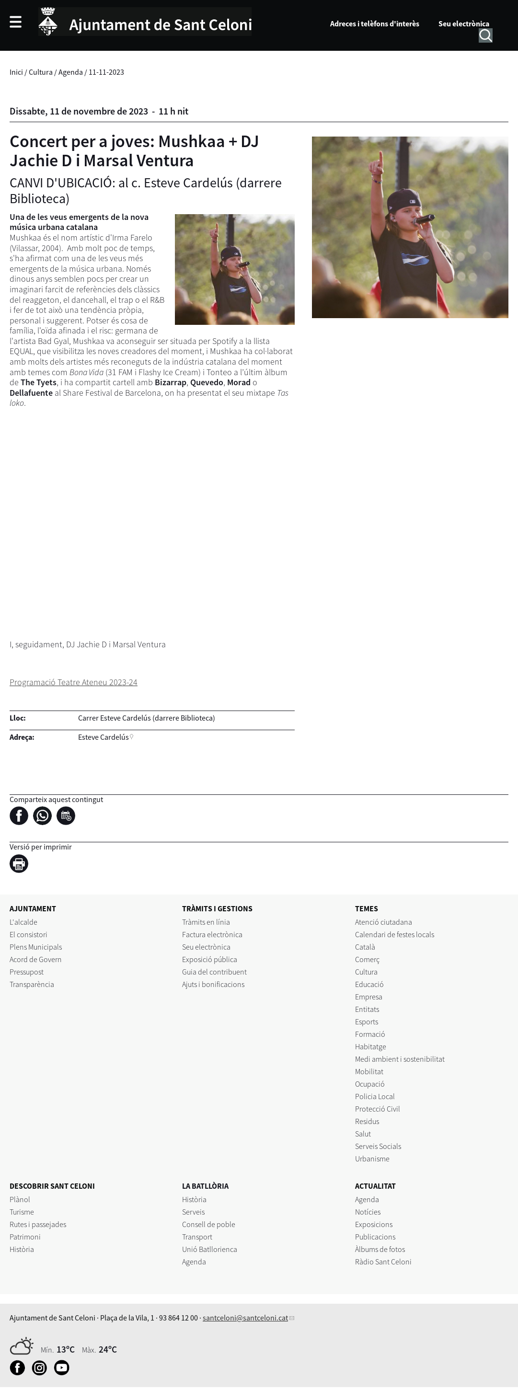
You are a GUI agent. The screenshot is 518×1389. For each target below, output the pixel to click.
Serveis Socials (378, 1146)
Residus (367, 1121)
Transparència (32, 984)
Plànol (20, 1199)
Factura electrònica (212, 934)
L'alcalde (23, 922)
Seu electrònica (463, 23)
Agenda (70, 72)
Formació (370, 1034)
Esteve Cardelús (103, 737)
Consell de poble (208, 1224)
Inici (16, 72)
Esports (366, 1021)
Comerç (367, 959)
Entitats (367, 1009)
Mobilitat (369, 1071)
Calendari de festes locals (394, 934)
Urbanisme (372, 1158)
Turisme (22, 1212)
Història (22, 1249)
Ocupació (370, 1084)
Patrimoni (25, 1236)
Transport (197, 1236)
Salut (363, 1133)
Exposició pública (209, 959)
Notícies (367, 1212)
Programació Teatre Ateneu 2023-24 (74, 682)
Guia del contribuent (214, 971)
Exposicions (373, 1224)
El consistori (28, 934)
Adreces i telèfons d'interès (374, 23)
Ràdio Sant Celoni (383, 1261)
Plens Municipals (36, 947)
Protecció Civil (377, 1108)
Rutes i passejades (38, 1224)
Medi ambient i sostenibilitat (400, 1059)
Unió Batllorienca (209, 1249)
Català (365, 947)
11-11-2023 (106, 72)
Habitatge (370, 1046)
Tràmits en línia (206, 922)
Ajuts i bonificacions (213, 984)
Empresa (368, 996)
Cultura (41, 72)
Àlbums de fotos (380, 1249)
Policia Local (375, 1096)
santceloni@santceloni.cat (245, 1317)
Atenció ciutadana (383, 922)
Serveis (193, 1212)
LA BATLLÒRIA (205, 1186)
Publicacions (375, 1236)
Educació (369, 984)
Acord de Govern (36, 959)
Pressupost (27, 971)
